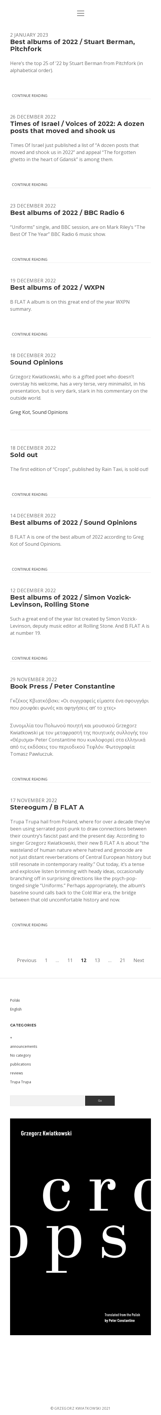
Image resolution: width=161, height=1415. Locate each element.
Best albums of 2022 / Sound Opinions (73, 522)
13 (97, 960)
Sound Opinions (36, 362)
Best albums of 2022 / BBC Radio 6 (67, 212)
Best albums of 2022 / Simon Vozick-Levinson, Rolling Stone (70, 601)
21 (122, 960)
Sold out (24, 455)
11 (70, 960)
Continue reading (30, 95)
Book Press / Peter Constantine (62, 686)
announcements (23, 1046)
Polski (15, 1000)
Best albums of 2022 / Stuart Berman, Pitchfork (72, 45)
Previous (26, 960)
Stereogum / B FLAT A (47, 807)
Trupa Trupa (20, 1081)
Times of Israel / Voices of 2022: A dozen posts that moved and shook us (77, 127)
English (16, 1009)
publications (20, 1064)
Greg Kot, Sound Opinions (39, 412)
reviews (16, 1073)
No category (20, 1055)
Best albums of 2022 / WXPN (57, 287)
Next (138, 960)
